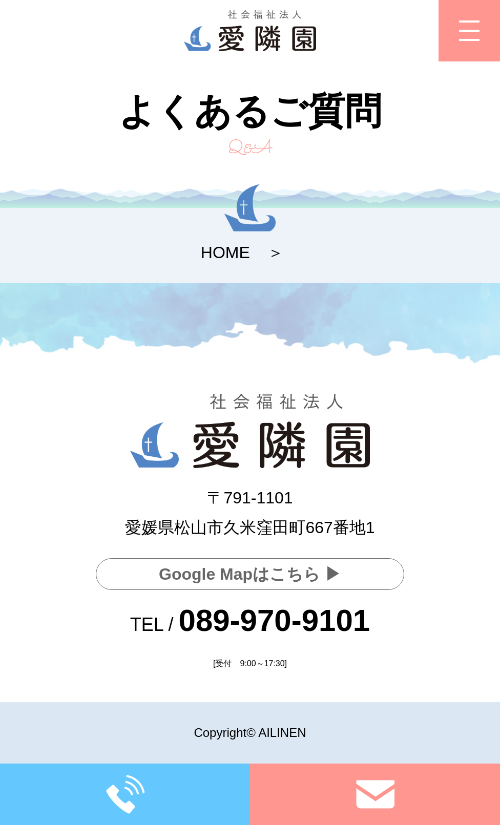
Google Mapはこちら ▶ (250, 574)
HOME (225, 252)
